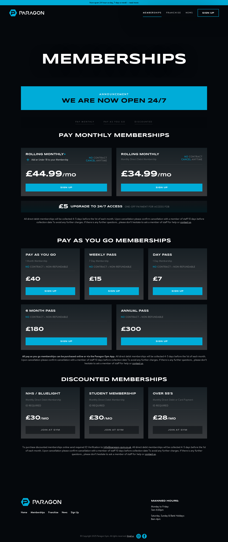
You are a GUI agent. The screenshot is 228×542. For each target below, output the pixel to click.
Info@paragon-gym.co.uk (117, 447)
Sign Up (75, 512)
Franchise (173, 12)
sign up (208, 13)
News (64, 512)
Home (24, 512)
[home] (76, 13)
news (189, 12)
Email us (130, 536)
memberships (152, 12)
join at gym (50, 430)
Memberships (38, 512)
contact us (185, 222)
